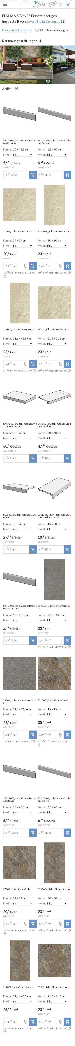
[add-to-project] (33, 175)
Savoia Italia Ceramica (43, 21)
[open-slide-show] (20, 114)
